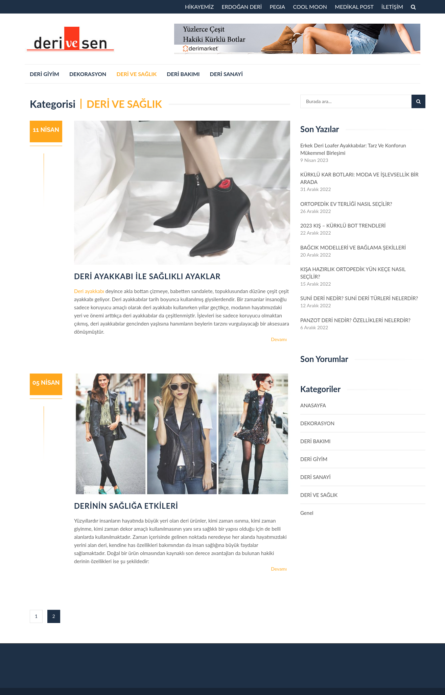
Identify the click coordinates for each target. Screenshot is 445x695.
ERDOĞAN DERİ (241, 6)
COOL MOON (310, 6)
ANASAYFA (313, 405)
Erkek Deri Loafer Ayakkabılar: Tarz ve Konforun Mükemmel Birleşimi (353, 149)
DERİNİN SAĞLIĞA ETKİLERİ (126, 505)
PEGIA (277, 6)
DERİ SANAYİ (226, 74)
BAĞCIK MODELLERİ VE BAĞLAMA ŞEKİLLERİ (353, 247)
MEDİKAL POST (354, 6)
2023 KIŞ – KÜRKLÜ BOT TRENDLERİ (343, 225)
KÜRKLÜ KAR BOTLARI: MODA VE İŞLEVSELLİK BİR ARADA (359, 178)
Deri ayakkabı (89, 291)
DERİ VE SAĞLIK (136, 74)
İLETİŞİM (392, 6)
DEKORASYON (88, 74)
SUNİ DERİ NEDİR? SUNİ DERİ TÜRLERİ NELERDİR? (359, 298)
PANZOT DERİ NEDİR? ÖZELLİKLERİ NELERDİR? (355, 320)
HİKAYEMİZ (199, 6)
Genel (306, 513)
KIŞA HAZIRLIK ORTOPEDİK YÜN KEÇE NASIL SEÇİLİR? (352, 273)
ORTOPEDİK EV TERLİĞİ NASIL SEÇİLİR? (346, 204)
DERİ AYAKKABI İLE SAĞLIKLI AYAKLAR (147, 276)
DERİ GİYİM (44, 74)
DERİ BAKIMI (183, 74)
